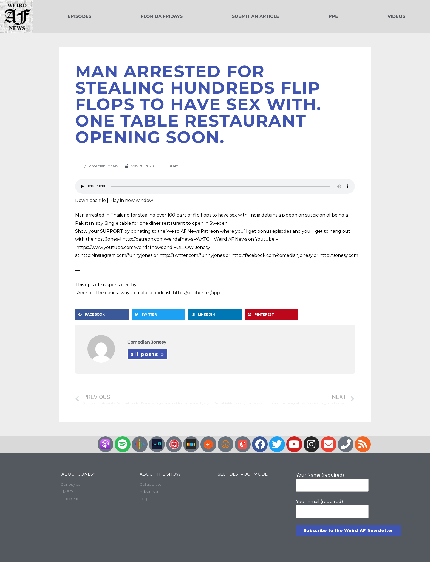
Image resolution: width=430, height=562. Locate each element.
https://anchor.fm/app (196, 292)
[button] (102, 314)
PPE (333, 16)
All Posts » (148, 354)
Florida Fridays (162, 16)
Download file (90, 200)
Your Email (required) (332, 508)
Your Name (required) (332, 482)
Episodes (79, 16)
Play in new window (131, 200)
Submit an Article (255, 16)
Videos (396, 16)
